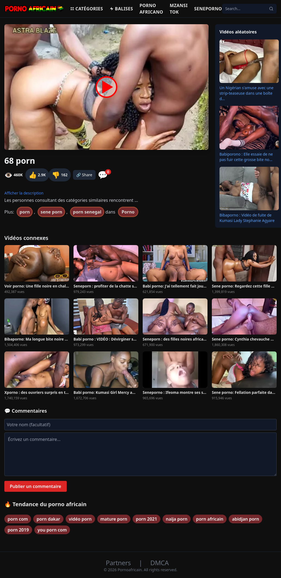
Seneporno (208, 9)
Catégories (86, 9)
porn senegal (87, 212)
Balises (121, 9)
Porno (128, 212)
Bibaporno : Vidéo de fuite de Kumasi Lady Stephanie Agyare (246, 217)
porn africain (209, 519)
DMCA (159, 562)
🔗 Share (84, 174)
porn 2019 (18, 530)
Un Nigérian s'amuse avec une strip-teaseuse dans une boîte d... (246, 93)
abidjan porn (245, 519)
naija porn (176, 519)
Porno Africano (151, 8)
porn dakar (48, 519)
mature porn (113, 519)
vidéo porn (80, 519)
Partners (119, 562)
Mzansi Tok (179, 8)
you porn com (52, 530)
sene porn (51, 212)
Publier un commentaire (35, 486)
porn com (18, 519)
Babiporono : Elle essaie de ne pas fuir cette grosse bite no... (246, 157)
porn (25, 212)
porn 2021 (146, 519)
